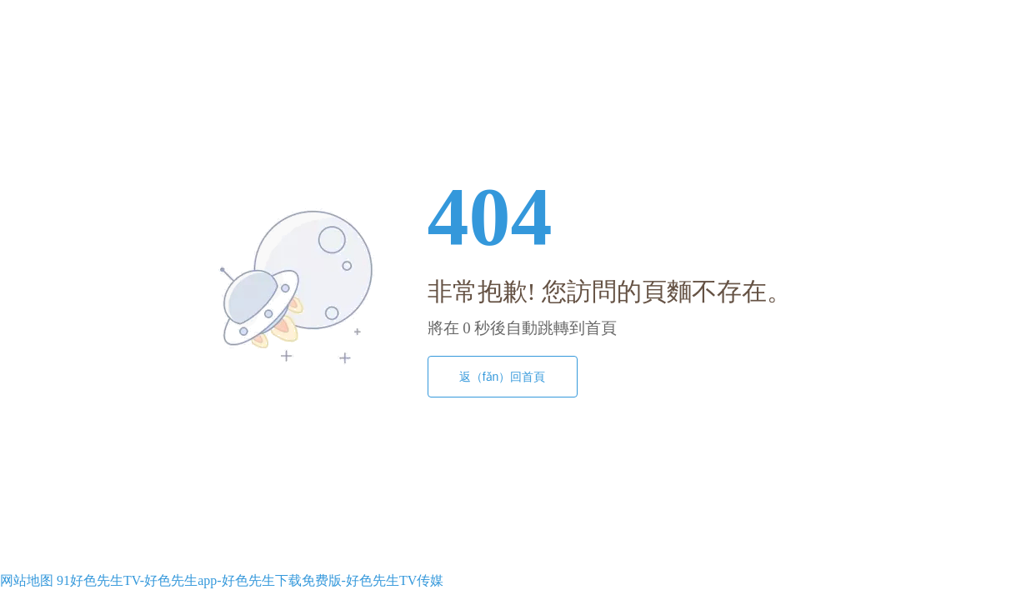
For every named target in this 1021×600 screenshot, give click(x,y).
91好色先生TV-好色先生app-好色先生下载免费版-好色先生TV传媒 (250, 580)
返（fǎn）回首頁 (502, 376)
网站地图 (26, 580)
